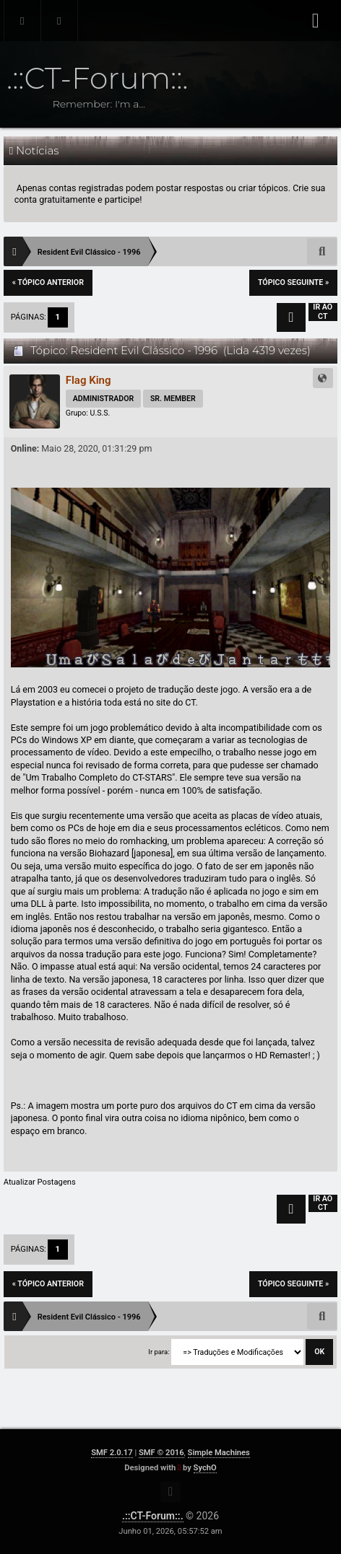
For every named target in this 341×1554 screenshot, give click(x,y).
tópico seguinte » (293, 282)
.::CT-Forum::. (153, 1516)
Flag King (88, 380)
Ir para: (158, 1352)
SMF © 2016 (161, 1452)
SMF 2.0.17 (111, 1452)
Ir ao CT (322, 311)
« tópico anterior (48, 282)
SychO (205, 1467)
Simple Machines (219, 1452)
